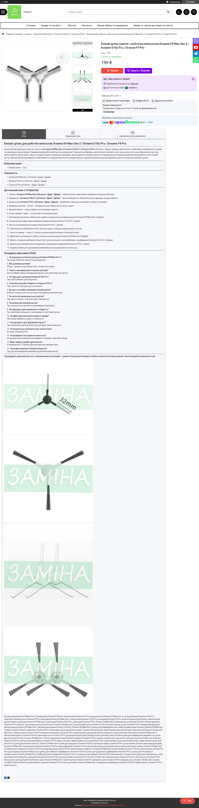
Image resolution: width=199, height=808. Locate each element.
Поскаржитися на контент (92, 805)
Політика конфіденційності (113, 805)
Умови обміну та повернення (112, 25)
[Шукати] (168, 12)
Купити (114, 70)
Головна (30, 25)
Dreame (28, 34)
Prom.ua (113, 800)
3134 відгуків (175, 2)
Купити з (140, 70)
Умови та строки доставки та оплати (153, 25)
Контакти (87, 25)
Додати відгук (194, 12)
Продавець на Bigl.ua (99, 803)
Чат (187, 801)
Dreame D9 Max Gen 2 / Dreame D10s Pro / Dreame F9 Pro (59, 34)
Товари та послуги (50, 25)
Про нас (72, 25)
